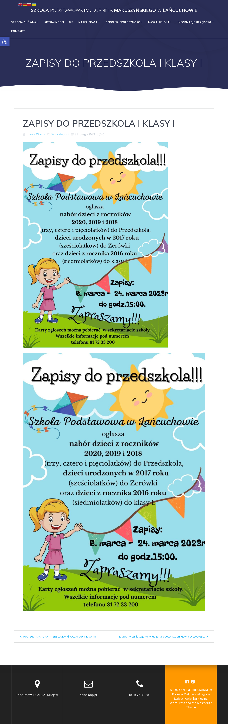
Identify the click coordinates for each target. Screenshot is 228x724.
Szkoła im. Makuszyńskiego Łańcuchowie (114, 10)
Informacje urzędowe (195, 22)
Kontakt (18, 31)
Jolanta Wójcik (35, 134)
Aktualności (54, 22)
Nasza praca (88, 22)
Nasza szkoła (158, 22)
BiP (71, 22)
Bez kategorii (60, 134)
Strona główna (23, 22)
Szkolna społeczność (123, 22)
